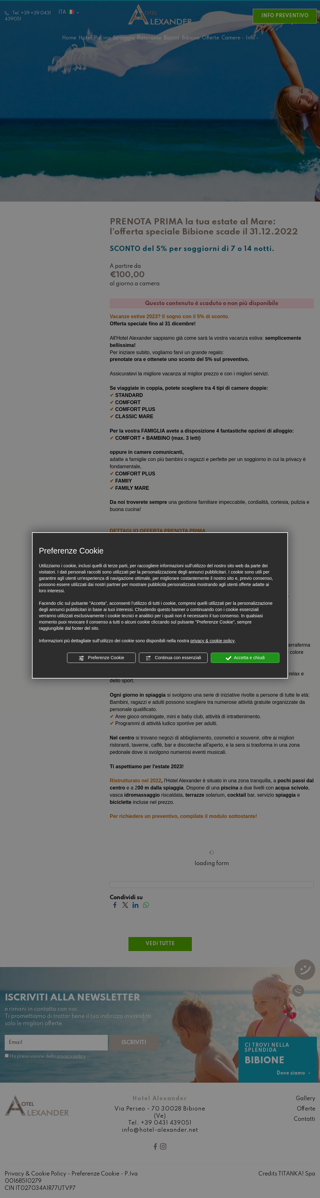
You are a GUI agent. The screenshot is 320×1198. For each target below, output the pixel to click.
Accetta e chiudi (245, 658)
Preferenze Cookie (101, 658)
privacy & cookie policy (212, 640)
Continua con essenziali (173, 658)
